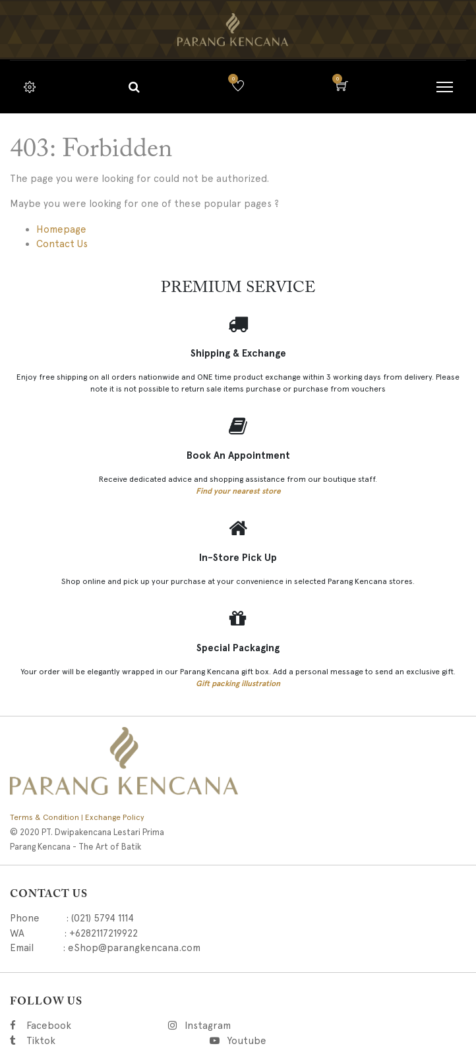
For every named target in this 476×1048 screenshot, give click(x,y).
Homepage (61, 229)
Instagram (274, 1026)
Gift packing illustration (238, 683)
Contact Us (62, 244)
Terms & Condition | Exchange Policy (77, 817)
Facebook (67, 1026)
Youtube (246, 1041)
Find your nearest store (238, 491)
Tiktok (100, 1041)
